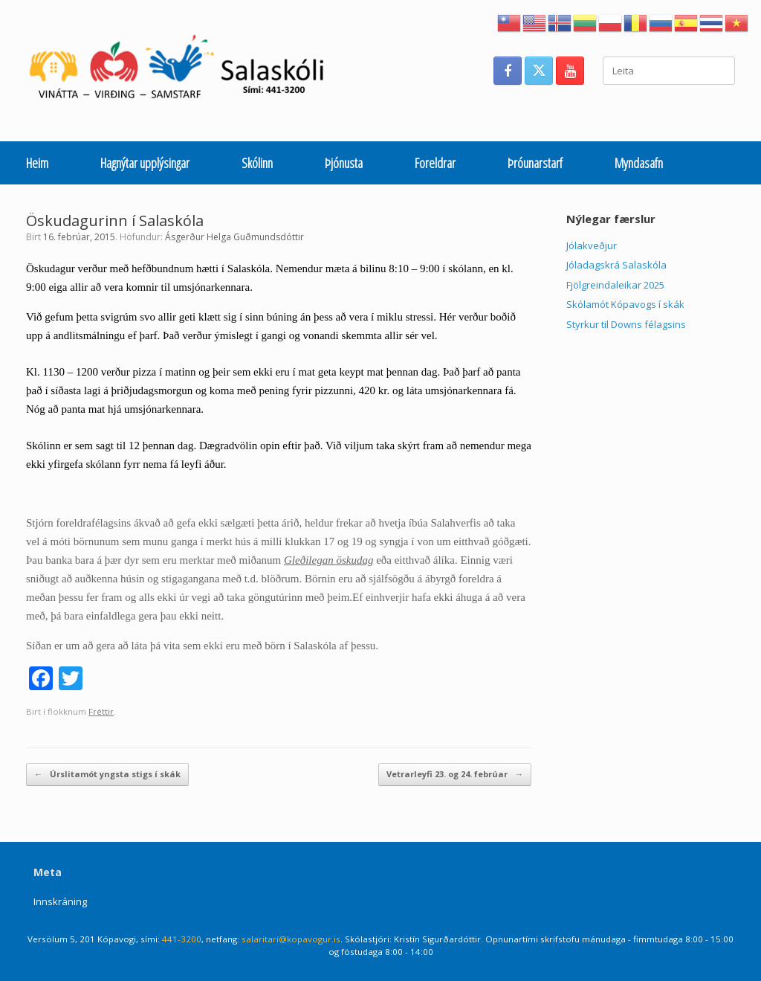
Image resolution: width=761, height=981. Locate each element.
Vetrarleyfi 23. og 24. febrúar (454, 774)
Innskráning (60, 901)
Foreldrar (435, 163)
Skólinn (257, 163)
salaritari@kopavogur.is (291, 939)
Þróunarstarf (535, 163)
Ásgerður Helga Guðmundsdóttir (234, 237)
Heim (37, 163)
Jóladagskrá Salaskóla (616, 264)
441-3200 (181, 939)
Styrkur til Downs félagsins (626, 324)
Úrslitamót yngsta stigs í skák (107, 774)
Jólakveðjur (591, 245)
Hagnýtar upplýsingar (145, 163)
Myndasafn (639, 163)
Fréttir (101, 711)
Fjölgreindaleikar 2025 (615, 285)
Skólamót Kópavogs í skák (625, 304)
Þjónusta (344, 163)
